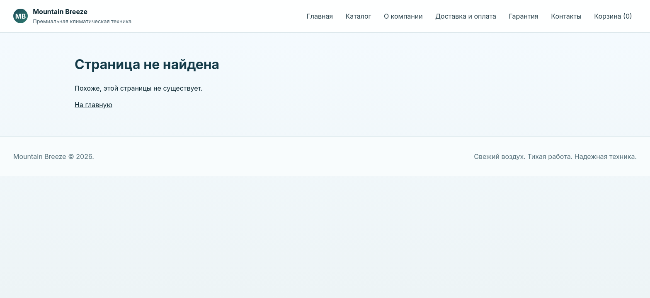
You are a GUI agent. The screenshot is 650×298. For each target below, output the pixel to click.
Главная (319, 16)
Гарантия (523, 16)
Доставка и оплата (465, 16)
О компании (403, 16)
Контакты (566, 16)
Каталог (358, 16)
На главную (93, 105)
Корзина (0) (613, 16)
